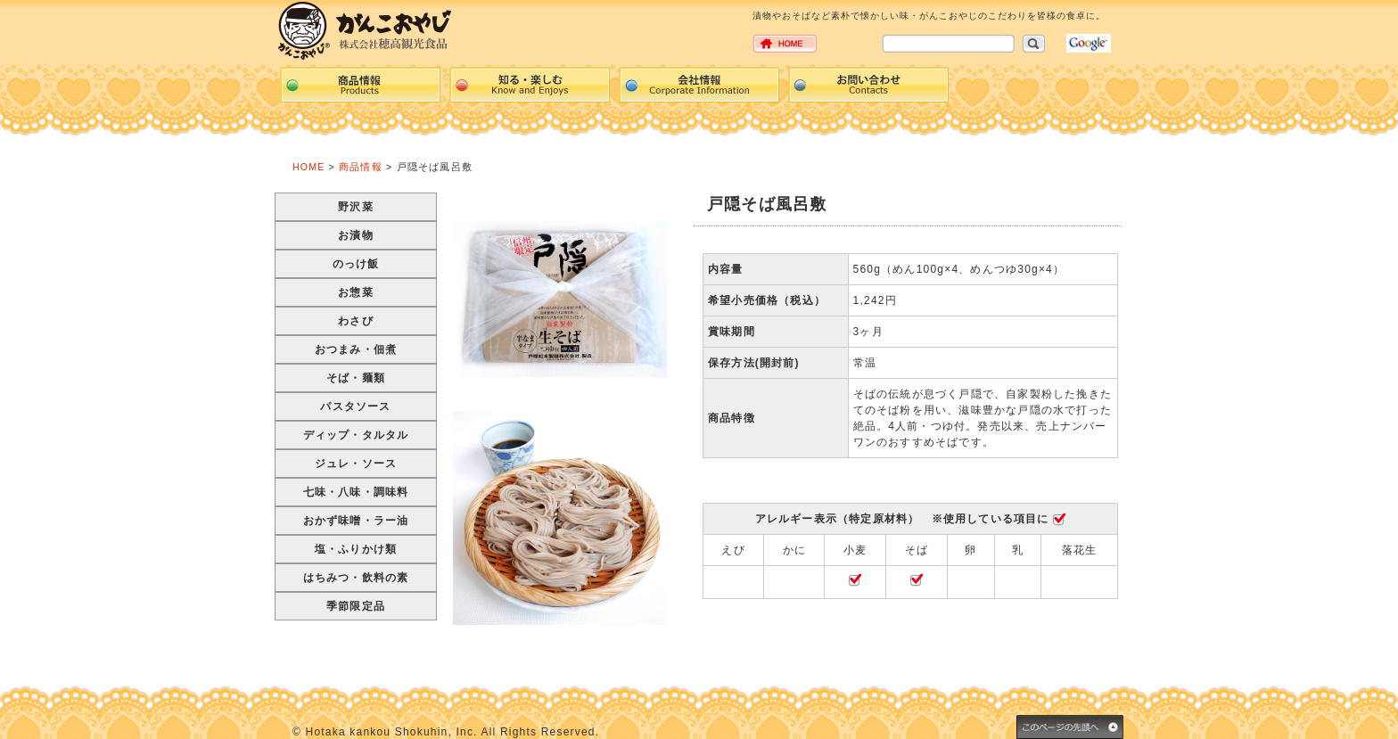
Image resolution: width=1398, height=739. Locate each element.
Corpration (699, 85)
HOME (308, 166)
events (529, 85)
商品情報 (360, 166)
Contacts (868, 85)
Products (360, 85)
